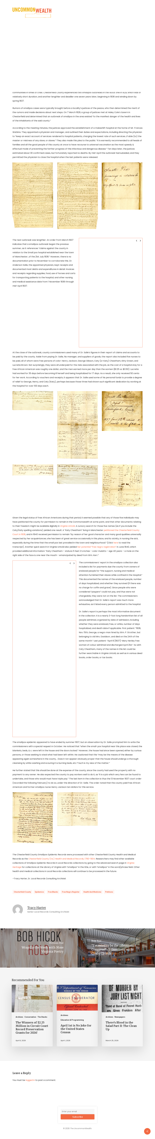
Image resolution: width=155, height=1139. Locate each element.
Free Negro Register (71, 892)
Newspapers (120, 1017)
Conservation (30, 1017)
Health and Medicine (92, 892)
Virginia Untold (67, 526)
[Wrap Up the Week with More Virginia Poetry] (39, 948)
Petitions (109, 892)
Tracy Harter (36, 908)
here (115, 542)
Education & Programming (72, 1020)
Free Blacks (53, 892)
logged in (30, 1080)
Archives (19, 1017)
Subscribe (77, 1117)
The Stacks (42, 1017)
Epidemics (39, 892)
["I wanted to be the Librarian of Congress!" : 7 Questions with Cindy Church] (116, 948)
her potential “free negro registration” (96, 546)
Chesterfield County (22, 892)
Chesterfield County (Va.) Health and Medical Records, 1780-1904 (61, 858)
